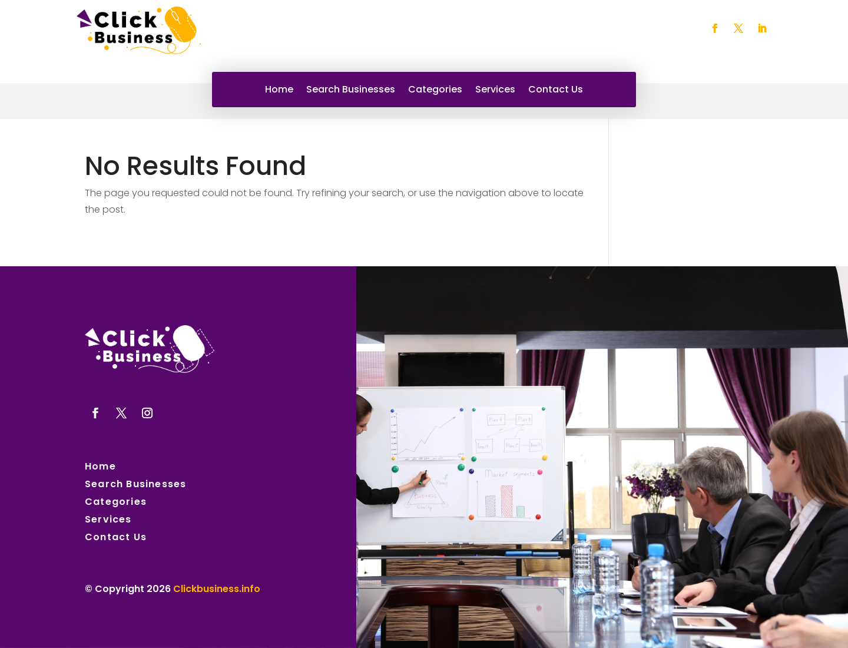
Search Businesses (350, 90)
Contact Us (555, 90)
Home (279, 90)
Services (495, 90)
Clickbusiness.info (216, 589)
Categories (435, 90)
